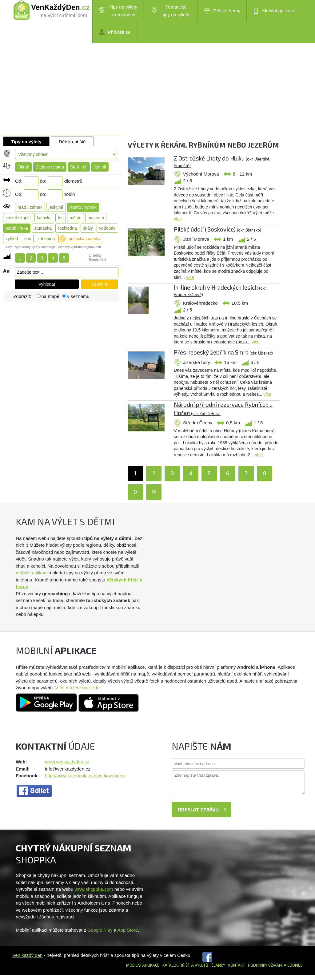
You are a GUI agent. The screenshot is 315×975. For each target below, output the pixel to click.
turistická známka (84, 238)
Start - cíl (78, 166)
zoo (27, 238)
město (75, 217)
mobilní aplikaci (31, 572)
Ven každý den (27, 955)
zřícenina (46, 238)
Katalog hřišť (176, 965)
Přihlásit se (114, 32)
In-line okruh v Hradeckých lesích (220, 290)
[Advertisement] (157, 89)
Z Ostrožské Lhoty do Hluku (221, 161)
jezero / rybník (83, 207)
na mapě (50, 296)
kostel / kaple (18, 217)
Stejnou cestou (49, 166)
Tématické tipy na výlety (170, 10)
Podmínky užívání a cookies (275, 965)
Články (218, 965)
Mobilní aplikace (274, 11)
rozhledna (67, 228)
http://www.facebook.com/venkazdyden (85, 775)
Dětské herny (222, 11)
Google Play (100, 930)
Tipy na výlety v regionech (118, 10)
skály (88, 228)
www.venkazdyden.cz (67, 761)
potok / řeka (17, 228)
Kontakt (236, 965)
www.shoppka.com (93, 889)
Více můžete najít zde (77, 687)
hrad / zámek (30, 207)
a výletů (199, 965)
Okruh (23, 166)
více (178, 218)
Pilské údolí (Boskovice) (217, 229)
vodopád (107, 228)
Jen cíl (100, 166)
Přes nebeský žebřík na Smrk (223, 352)
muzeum (96, 217)
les (60, 217)
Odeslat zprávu (198, 809)
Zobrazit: (23, 296)
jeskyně (56, 207)
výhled (12, 238)
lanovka (44, 217)
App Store (127, 930)
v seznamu (78, 296)
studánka (43, 228)
